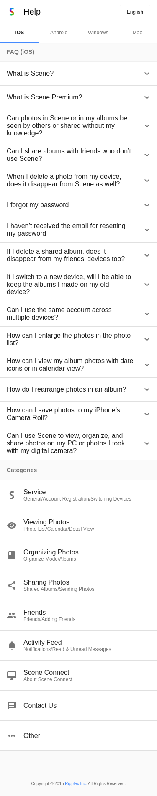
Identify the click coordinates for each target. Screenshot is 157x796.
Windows (98, 33)
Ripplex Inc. (76, 783)
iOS (19, 33)
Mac (137, 33)
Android (58, 33)
